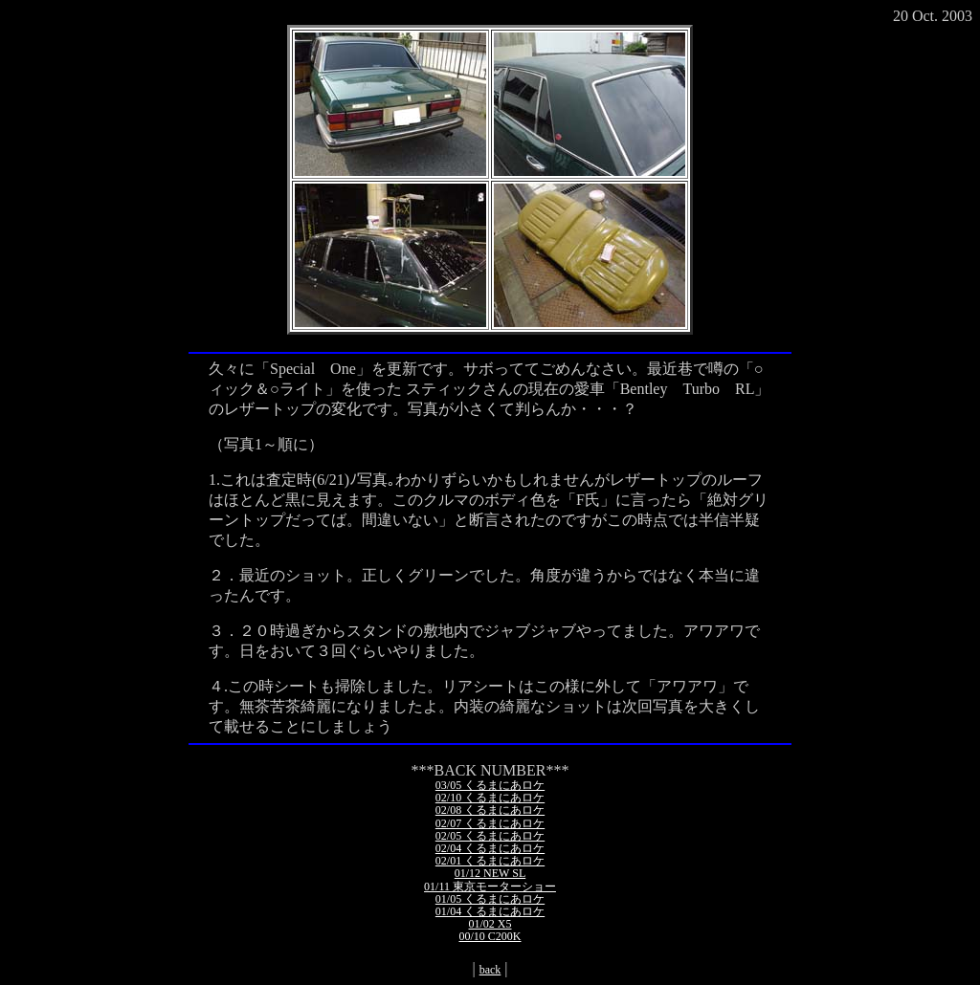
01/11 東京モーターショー (490, 886)
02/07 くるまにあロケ (490, 823)
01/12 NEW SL (490, 873)
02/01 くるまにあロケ (490, 860)
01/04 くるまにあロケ (490, 911)
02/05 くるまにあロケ (490, 836)
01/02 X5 (490, 923)
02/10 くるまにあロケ (490, 797)
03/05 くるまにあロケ (490, 785)
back (490, 969)
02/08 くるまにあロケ (490, 810)
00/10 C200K (489, 936)
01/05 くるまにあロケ (490, 899)
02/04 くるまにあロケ (490, 848)
